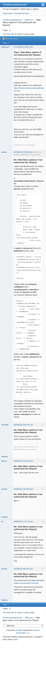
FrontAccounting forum (15, 4)
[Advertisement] (23, 666)
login (12, 34)
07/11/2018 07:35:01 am (23, 47)
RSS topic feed (11, 39)
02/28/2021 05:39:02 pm (23, 152)
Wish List (29, 20)
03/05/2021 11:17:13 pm (23, 521)
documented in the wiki (29, 583)
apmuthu (4, 489)
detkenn (4, 152)
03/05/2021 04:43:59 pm (23, 489)
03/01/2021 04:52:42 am (23, 425)
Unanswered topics (21, 13)
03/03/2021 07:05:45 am (23, 461)
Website (4, 457)
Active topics (8, 13)
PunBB (19, 630)
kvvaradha (4, 424)
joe (2, 521)
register (20, 34)
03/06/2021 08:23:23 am (23, 569)
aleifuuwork (5, 47)
